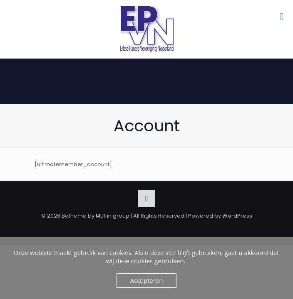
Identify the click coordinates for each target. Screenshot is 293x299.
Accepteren (146, 280)
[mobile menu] (282, 17)
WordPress (237, 216)
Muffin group (112, 216)
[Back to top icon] (146, 198)
